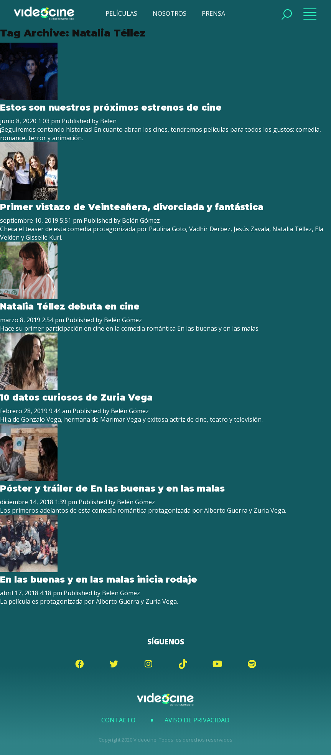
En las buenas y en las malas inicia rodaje (98, 579)
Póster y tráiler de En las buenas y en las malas (112, 488)
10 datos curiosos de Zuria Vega (76, 397)
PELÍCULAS (121, 13)
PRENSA (213, 13)
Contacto (118, 720)
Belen (108, 121)
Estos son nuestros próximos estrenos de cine (111, 107)
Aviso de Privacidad (197, 720)
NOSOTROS (169, 13)
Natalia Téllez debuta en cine (70, 306)
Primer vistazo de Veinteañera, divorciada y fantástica (131, 207)
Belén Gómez (141, 220)
